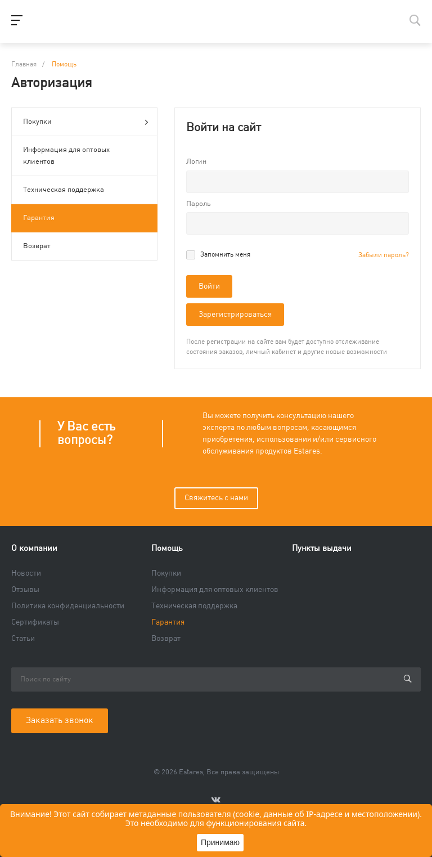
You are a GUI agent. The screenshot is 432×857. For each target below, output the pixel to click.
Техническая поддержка (63, 190)
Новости (26, 573)
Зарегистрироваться (235, 314)
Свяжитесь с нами (216, 497)
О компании (34, 548)
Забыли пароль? (383, 255)
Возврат (37, 246)
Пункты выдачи (322, 548)
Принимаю (220, 842)
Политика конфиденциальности (67, 606)
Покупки (85, 122)
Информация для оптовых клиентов (66, 155)
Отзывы (25, 589)
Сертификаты (35, 622)
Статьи (23, 638)
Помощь (167, 548)
